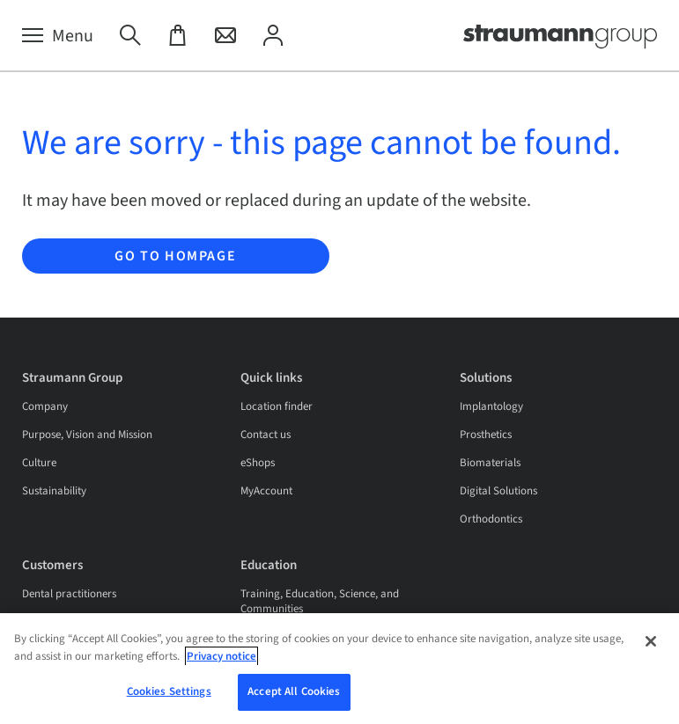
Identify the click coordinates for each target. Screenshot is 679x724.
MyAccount (266, 491)
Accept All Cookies (293, 698)
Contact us (265, 434)
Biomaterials (490, 463)
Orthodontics (491, 519)
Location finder (276, 406)
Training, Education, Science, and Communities (319, 601)
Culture (39, 463)
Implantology (491, 406)
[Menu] (57, 36)
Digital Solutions (498, 491)
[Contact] (225, 36)
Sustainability (54, 491)
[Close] (650, 646)
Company (45, 406)
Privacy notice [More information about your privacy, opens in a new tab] (221, 661)
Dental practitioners (69, 594)
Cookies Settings (169, 698)
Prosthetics (486, 434)
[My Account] (273, 36)
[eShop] (177, 36)
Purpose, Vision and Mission (87, 434)
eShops (257, 463)
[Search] (130, 36)
